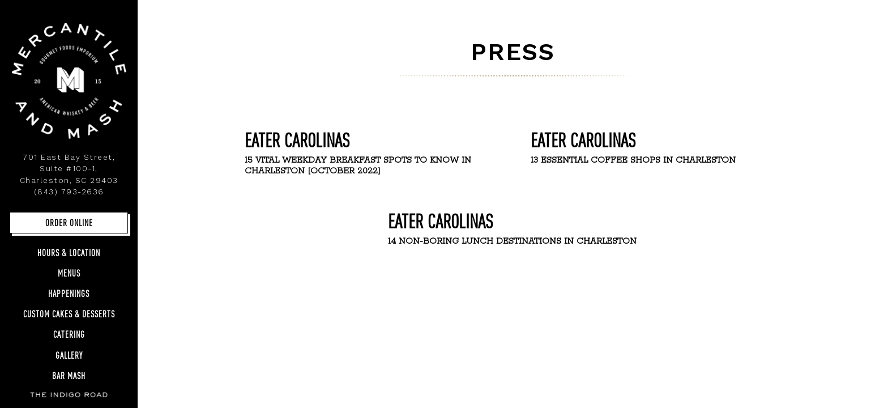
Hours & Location (68, 252)
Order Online (69, 222)
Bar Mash (69, 375)
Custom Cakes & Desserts (69, 314)
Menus (69, 273)
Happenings (68, 293)
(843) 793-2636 (69, 191)
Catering (69, 334)
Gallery (72, 354)
